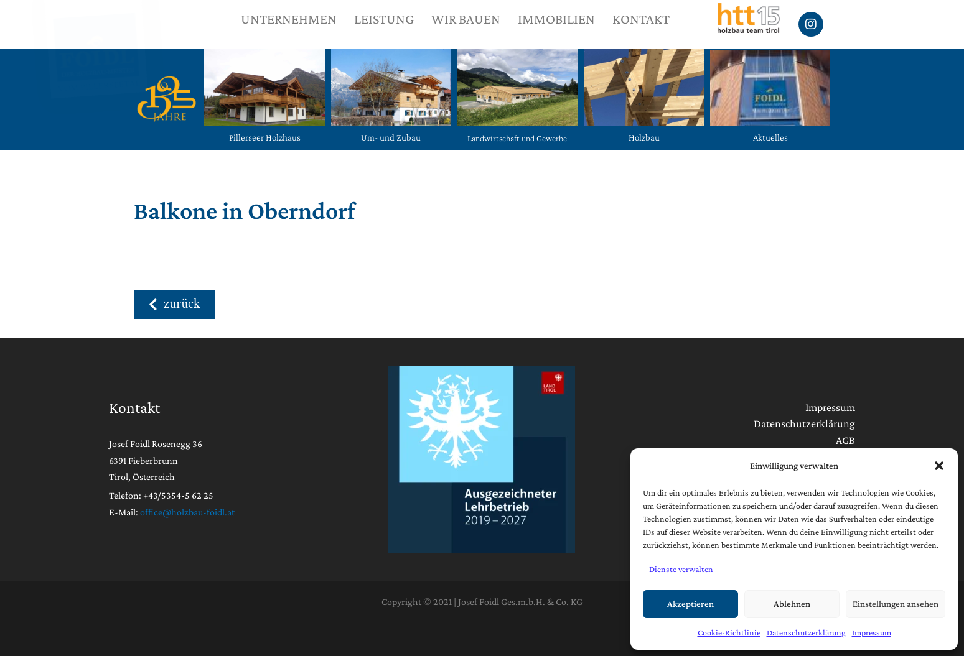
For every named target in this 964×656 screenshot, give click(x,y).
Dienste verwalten (681, 569)
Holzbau (644, 137)
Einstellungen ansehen (895, 604)
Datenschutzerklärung (806, 632)
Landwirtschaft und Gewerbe (517, 138)
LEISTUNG (384, 19)
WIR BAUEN (465, 19)
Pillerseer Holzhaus (265, 137)
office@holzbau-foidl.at (187, 512)
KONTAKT (641, 19)
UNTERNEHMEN (289, 19)
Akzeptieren (690, 604)
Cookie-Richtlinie (729, 632)
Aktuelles (770, 137)
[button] (939, 466)
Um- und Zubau (391, 137)
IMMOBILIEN (556, 19)
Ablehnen (792, 604)
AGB (845, 440)
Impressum (871, 632)
